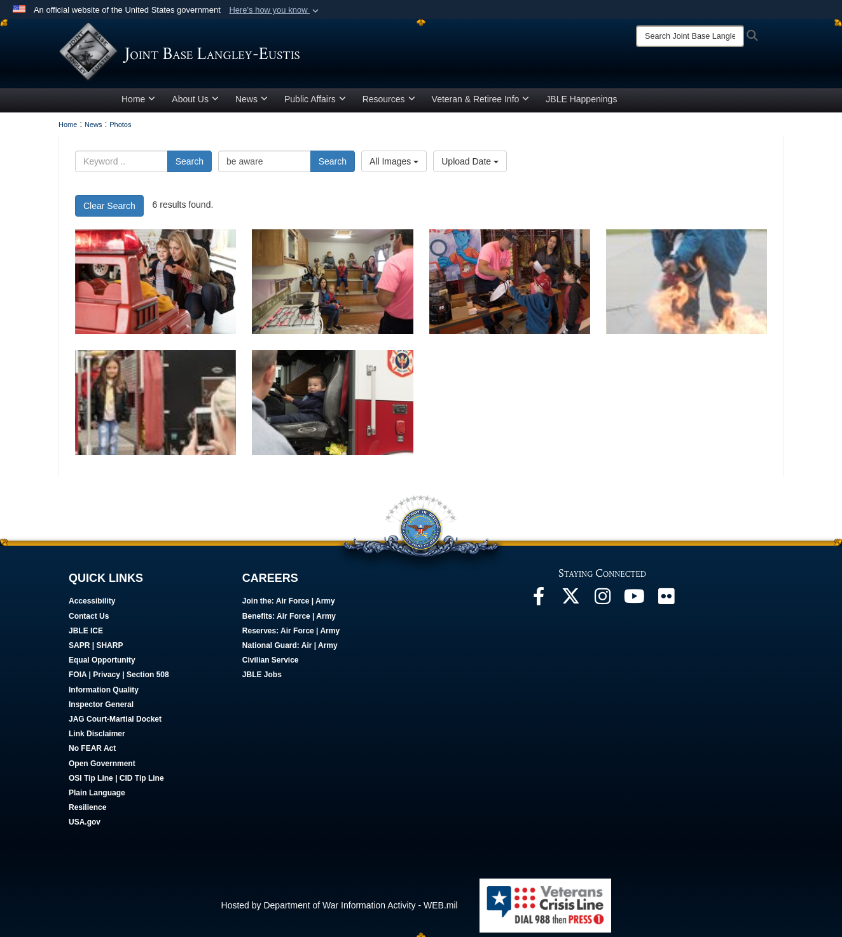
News (251, 103)
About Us (195, 103)
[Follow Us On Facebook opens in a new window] (539, 604)
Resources (388, 103)
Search (190, 166)
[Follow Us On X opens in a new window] (570, 604)
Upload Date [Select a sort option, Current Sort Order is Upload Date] (470, 166)
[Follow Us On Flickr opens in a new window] (666, 604)
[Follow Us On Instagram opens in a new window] (602, 604)
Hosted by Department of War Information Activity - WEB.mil (339, 910)
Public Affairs (315, 103)
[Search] (690, 36)
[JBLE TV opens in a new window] (634, 604)
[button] (275, 10)
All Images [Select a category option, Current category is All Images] (393, 166)
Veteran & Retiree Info (481, 103)
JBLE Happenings (581, 103)
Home (138, 103)
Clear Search (109, 210)
